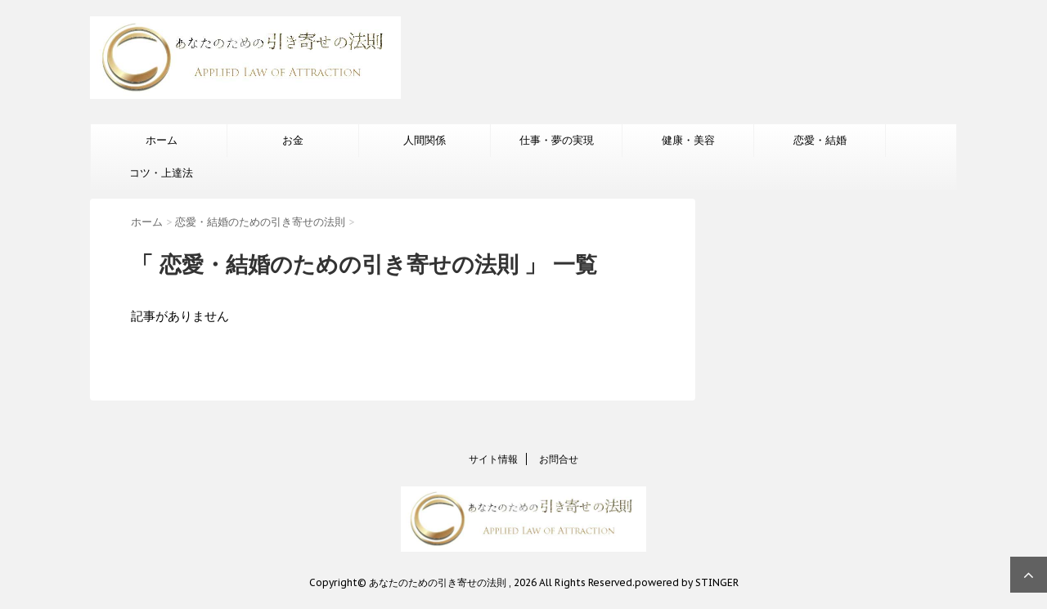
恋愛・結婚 (820, 140)
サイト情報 (493, 459)
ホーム (161, 140)
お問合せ (558, 459)
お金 (292, 140)
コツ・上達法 (161, 173)
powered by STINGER (687, 582)
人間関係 (424, 140)
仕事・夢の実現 (556, 140)
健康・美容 (688, 140)
